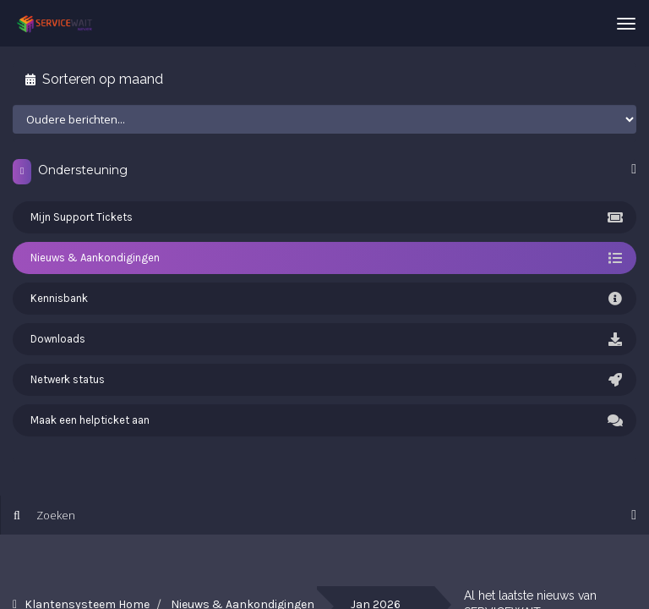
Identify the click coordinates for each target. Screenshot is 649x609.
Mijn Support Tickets (324, 217)
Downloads (324, 339)
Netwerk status (324, 380)
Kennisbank (324, 298)
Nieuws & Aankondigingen (324, 258)
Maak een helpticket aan (324, 420)
